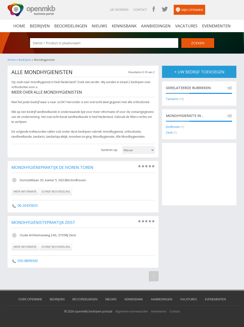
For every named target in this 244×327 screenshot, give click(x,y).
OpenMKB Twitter (164, 9)
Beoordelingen (70, 26)
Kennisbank (124, 26)
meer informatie (25, 191)
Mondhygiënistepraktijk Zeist (43, 222)
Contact (140, 9)
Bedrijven (40, 26)
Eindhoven (173, 127)
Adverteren (158, 311)
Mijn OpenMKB (189, 10)
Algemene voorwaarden (131, 311)
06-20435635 (27, 205)
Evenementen (216, 26)
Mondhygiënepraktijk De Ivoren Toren (52, 167)
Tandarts (172, 99)
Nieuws (99, 26)
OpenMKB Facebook (153, 9)
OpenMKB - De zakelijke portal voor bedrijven (31, 9)
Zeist (169, 133)
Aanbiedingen (156, 26)
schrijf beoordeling (55, 191)
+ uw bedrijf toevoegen (199, 72)
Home (12, 59)
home (19, 26)
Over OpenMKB (30, 299)
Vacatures (186, 26)
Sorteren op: (109, 150)
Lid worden (119, 9)
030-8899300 (27, 260)
